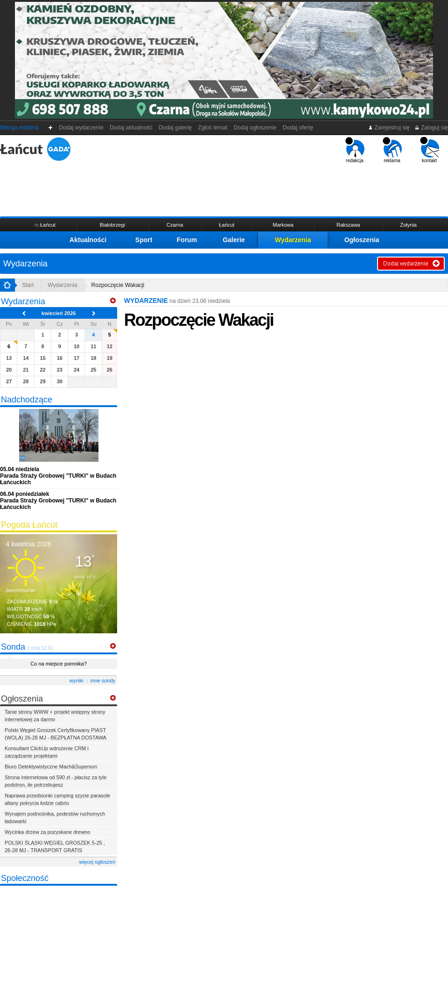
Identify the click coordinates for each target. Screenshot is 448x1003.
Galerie (234, 240)
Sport (144, 240)
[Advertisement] (224, 189)
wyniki (77, 680)
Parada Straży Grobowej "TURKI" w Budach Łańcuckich (58, 476)
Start (28, 285)
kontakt (429, 150)
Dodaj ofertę (298, 127)
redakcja (354, 150)
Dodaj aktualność (130, 127)
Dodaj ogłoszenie (255, 127)
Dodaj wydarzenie (81, 127)
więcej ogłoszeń (97, 862)
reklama (392, 150)
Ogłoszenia (361, 240)
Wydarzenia (293, 240)
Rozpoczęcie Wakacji (118, 285)
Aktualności (88, 240)
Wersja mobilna (19, 127)
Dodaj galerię (175, 127)
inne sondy (103, 680)
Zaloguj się (431, 127)
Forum (187, 240)
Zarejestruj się (389, 127)
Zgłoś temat (213, 127)
